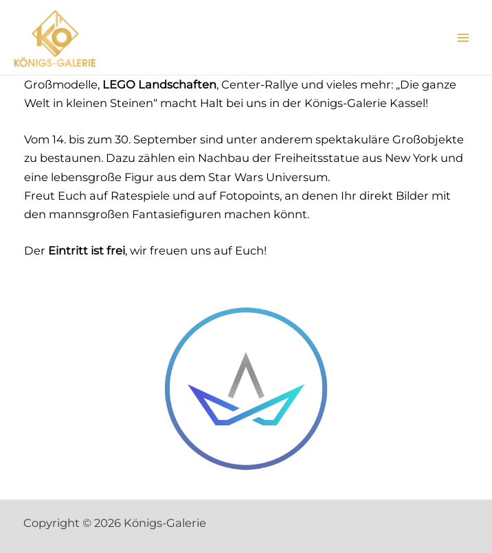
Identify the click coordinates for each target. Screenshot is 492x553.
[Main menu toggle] (462, 37)
